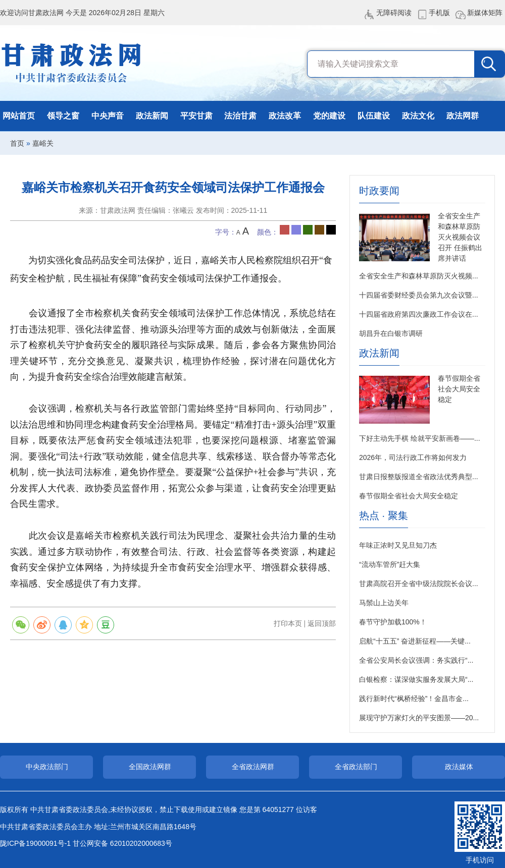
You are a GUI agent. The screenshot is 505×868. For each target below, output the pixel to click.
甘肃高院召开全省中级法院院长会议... (418, 584)
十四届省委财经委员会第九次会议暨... (418, 295)
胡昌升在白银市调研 (391, 333)
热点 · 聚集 (383, 515)
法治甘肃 (240, 115)
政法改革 (285, 115)
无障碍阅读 (394, 13)
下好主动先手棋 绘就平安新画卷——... (419, 438)
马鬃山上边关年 (384, 603)
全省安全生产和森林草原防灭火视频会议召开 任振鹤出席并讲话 (460, 237)
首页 (17, 143)
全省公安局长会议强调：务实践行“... (416, 660)
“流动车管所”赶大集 (389, 564)
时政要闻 (379, 191)
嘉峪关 (43, 143)
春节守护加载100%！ (393, 622)
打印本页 (288, 623)
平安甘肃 (196, 115)
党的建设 (329, 115)
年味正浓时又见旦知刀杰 (398, 545)
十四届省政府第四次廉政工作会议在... (418, 314)
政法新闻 (152, 115)
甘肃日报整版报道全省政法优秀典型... (418, 477)
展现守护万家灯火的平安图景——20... (419, 718)
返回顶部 (322, 623)
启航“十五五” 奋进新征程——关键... (415, 641)
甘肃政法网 (72, 63)
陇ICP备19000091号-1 (35, 843)
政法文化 (418, 115)
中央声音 (107, 115)
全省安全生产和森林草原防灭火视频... (418, 276)
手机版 (439, 13)
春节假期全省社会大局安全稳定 (459, 388)
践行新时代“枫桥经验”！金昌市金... (414, 699)
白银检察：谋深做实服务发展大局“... (416, 679)
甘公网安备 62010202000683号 (122, 843)
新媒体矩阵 (484, 13)
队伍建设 (374, 115)
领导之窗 (63, 115)
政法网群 (462, 115)
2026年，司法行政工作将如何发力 (413, 457)
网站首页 (19, 115)
